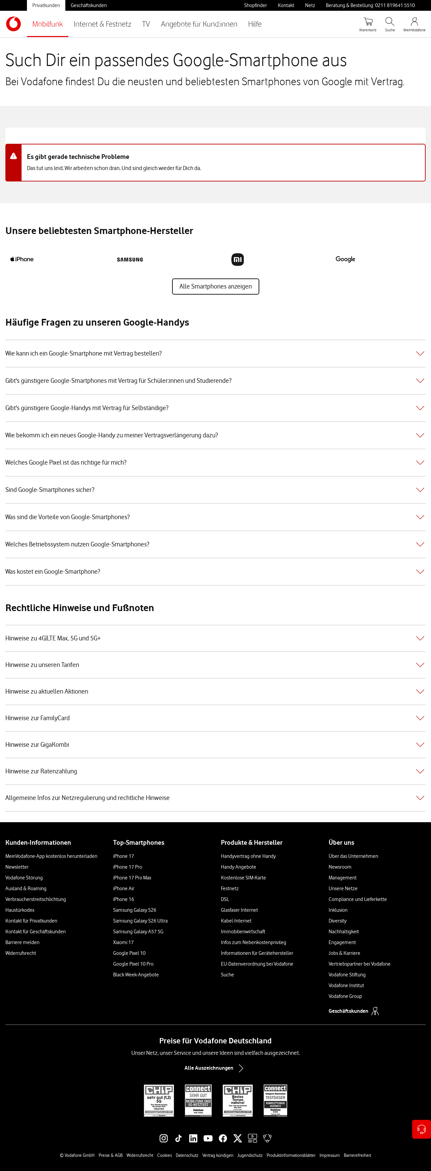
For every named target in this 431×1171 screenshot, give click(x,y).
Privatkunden (46, 5)
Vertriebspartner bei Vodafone (360, 964)
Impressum (330, 1155)
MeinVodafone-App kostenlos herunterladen (51, 856)
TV (146, 23)
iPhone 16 (123, 899)
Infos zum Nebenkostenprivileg (253, 942)
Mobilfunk (47, 23)
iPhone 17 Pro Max (132, 878)
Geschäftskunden (89, 5)
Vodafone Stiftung (347, 975)
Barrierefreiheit (357, 1155)
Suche (227, 975)
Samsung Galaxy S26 (134, 910)
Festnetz (230, 888)
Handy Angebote (238, 867)
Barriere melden (22, 942)
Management (343, 878)
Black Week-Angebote (136, 975)
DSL (225, 899)
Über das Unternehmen (353, 856)
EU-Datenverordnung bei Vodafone (257, 964)
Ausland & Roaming (25, 888)
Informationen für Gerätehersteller (257, 953)
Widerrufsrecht (20, 953)
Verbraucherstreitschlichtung (35, 899)
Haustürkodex (19, 910)
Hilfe (255, 23)
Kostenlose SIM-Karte (243, 878)
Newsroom (340, 867)
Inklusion (338, 910)
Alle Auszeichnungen (215, 1068)
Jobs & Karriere (344, 953)
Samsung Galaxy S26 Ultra (140, 921)
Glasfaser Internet (239, 910)
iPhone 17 (123, 856)
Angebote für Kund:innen (199, 23)
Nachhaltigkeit (344, 932)
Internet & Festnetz (102, 23)
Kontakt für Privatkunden (31, 921)
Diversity (337, 921)
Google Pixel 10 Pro (133, 964)
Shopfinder (255, 5)
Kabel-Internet (236, 921)
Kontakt (286, 5)
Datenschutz (187, 1155)
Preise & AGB (111, 1155)
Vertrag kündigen (217, 1155)
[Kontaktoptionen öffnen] (421, 1129)
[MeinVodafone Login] (414, 24)
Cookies (164, 1155)
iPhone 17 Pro (127, 867)
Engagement (342, 942)
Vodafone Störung (24, 878)
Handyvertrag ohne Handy (248, 856)
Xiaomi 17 (123, 942)
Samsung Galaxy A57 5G (138, 932)
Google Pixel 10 (129, 953)
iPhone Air (123, 888)
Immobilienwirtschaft (243, 932)
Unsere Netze (343, 888)
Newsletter (17, 867)
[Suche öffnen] (389, 24)
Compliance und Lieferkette (358, 899)
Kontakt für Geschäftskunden (35, 932)
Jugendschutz (250, 1155)
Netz (310, 5)
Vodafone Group (345, 996)
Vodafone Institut (346, 985)
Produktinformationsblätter (291, 1155)
